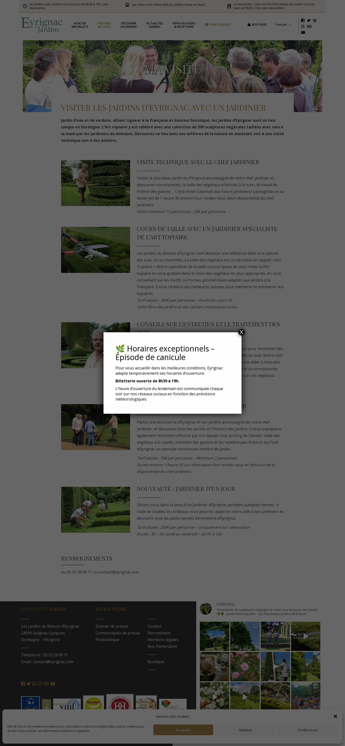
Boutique (261, 25)
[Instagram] (304, 27)
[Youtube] (305, 33)
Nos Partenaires (164, 646)
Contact (156, 626)
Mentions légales (165, 639)
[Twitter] (310, 21)
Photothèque (109, 639)
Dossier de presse (113, 626)
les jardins (130, 25)
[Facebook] (304, 21)
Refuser (245, 730)
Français (285, 25)
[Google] (316, 21)
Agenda (156, 25)
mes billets (82, 25)
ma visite (106, 25)
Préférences (308, 730)
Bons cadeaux (222, 25)
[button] (335, 716)
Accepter (183, 730)
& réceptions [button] (185, 25)
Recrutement (161, 633)
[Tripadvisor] (311, 27)
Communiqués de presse (119, 633)
